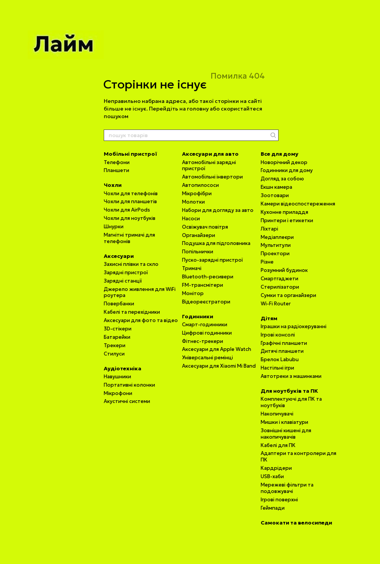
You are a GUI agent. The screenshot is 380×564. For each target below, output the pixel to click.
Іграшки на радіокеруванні (293, 326)
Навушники (117, 376)
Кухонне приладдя (284, 212)
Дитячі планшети (282, 351)
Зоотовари (275, 195)
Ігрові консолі (278, 335)
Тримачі (191, 268)
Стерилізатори (280, 287)
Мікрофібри (197, 193)
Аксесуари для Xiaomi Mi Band (219, 366)
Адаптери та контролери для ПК (298, 456)
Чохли (113, 185)
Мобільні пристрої (130, 153)
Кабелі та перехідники (132, 312)
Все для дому (279, 153)
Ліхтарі (269, 229)
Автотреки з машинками (291, 376)
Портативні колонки (129, 385)
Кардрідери (276, 468)
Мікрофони (118, 393)
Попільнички (197, 251)
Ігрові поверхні (279, 499)
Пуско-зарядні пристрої (212, 260)
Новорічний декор (284, 162)
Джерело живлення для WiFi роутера (140, 292)
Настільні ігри (277, 368)
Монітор (193, 293)
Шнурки (114, 226)
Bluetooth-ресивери (207, 276)
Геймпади (273, 508)
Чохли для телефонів (131, 193)
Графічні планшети (284, 343)
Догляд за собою (282, 178)
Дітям (269, 318)
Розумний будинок (284, 270)
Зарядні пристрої (126, 272)
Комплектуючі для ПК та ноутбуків (291, 402)
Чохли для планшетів (130, 201)
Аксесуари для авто (210, 153)
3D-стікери (117, 328)
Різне (267, 262)
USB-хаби (272, 476)
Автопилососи (200, 185)
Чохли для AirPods (127, 210)
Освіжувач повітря (205, 227)
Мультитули (276, 245)
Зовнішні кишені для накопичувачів (286, 433)
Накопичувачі (277, 414)
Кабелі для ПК (278, 445)
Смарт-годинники (204, 324)
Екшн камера (276, 187)
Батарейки (117, 337)
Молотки (193, 202)
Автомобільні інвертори (212, 177)
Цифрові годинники (207, 333)
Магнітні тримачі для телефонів (129, 238)
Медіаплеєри (277, 237)
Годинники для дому (287, 170)
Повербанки (119, 303)
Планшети (116, 170)
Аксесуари (119, 256)
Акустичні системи (127, 401)
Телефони (117, 162)
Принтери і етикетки (287, 220)
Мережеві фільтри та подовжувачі (287, 488)
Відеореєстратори (206, 302)
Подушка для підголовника (216, 243)
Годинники (197, 316)
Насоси (191, 218)
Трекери (114, 345)
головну (198, 108)
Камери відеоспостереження (298, 204)
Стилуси (114, 354)
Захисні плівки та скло (131, 264)
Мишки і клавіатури (284, 422)
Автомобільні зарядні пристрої (209, 165)
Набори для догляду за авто (217, 210)
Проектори (275, 253)
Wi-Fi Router (276, 303)
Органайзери (198, 235)
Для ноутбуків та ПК (289, 390)
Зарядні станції (123, 281)
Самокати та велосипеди (296, 522)
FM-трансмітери (202, 285)
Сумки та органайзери (288, 295)
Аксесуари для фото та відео (141, 320)
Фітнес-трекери (202, 341)
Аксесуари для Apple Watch (216, 349)
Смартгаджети (279, 278)
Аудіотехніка (122, 368)
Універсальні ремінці (207, 357)
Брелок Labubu (280, 359)
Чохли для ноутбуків (129, 218)
